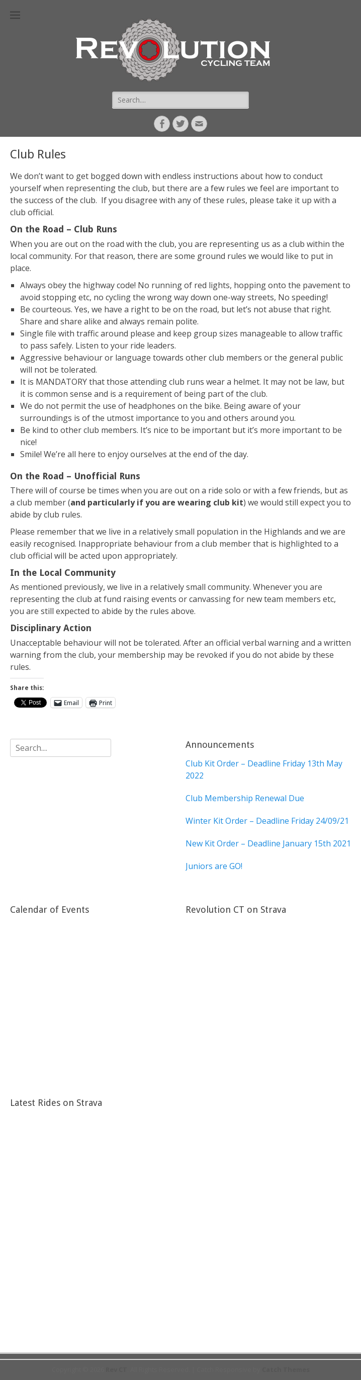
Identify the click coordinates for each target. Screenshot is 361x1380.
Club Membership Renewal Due (245, 798)
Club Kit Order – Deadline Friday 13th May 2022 (264, 769)
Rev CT (116, 1369)
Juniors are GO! (214, 866)
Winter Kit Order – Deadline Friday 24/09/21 (267, 820)
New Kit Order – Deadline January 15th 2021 (268, 843)
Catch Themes (286, 1369)
